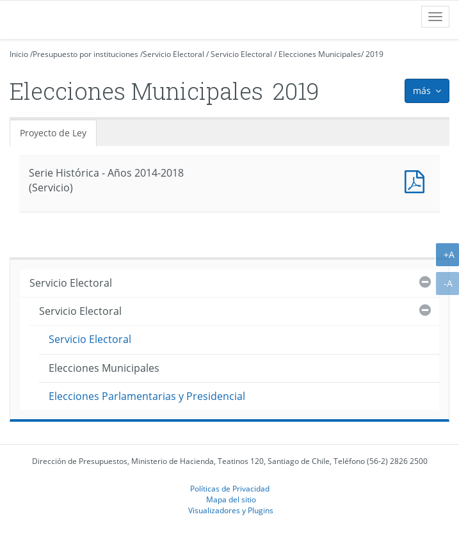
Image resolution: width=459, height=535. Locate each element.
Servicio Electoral (173, 54)
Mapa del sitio (231, 499)
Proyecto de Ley (53, 133)
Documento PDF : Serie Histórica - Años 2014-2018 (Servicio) (417, 180)
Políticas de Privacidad (230, 488)
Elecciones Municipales (319, 54)
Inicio (19, 54)
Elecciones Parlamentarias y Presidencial (147, 396)
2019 (374, 54)
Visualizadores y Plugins (230, 510)
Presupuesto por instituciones (85, 54)
